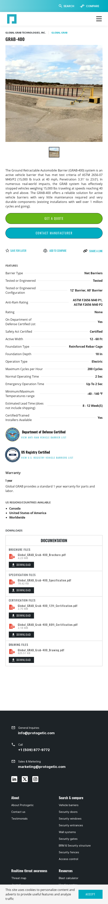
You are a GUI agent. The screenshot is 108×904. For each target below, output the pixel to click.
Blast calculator (68, 878)
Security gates (68, 839)
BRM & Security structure (75, 845)
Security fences (69, 852)
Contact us (18, 812)
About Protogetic (22, 805)
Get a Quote (54, 218)
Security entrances (71, 825)
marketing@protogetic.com (42, 767)
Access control (68, 859)
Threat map (18, 878)
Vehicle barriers (69, 805)
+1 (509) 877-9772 (34, 750)
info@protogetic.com (36, 733)
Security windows (70, 818)
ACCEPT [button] (90, 894)
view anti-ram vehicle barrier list (43, 437)
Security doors (68, 812)
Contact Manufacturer (54, 233)
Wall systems (67, 832)
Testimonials (19, 818)
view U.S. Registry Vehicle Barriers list (47, 457)
